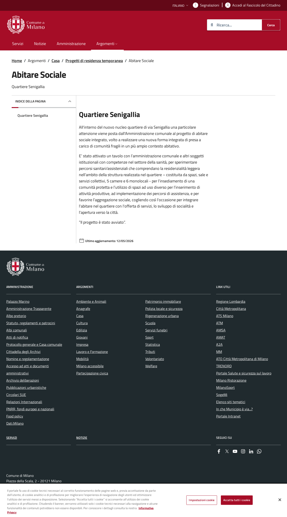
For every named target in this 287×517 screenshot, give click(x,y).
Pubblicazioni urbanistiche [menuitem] (26, 387)
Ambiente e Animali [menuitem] (91, 301)
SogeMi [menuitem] (221, 394)
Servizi (11, 437)
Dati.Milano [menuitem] (15, 423)
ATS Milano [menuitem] (224, 315)
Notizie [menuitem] (40, 44)
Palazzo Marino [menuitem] (17, 301)
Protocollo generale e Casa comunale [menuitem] (34, 344)
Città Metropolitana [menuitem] (231, 308)
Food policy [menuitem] (14, 416)
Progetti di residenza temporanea (94, 61)
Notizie (81, 437)
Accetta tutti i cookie (236, 500)
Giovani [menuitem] (82, 337)
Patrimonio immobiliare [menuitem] (163, 301)
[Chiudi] (280, 500)
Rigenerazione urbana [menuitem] (162, 315)
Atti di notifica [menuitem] (17, 337)
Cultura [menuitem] (82, 323)
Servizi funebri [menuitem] (156, 330)
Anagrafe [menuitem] (83, 308)
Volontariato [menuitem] (154, 358)
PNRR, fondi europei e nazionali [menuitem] (30, 409)
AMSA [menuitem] (221, 330)
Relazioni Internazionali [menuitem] (24, 402)
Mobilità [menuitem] (82, 358)
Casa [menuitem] (79, 315)
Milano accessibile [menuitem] (90, 366)
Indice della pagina (30, 101)
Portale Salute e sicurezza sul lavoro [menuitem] (243, 373)
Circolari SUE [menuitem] (16, 394)
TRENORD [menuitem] (224, 366)
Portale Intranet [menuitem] (228, 416)
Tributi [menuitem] (150, 351)
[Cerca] (271, 24)
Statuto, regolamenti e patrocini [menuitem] (30, 323)
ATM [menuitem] (219, 323)
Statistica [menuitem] (152, 344)
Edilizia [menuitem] (81, 330)
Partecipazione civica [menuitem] (92, 373)
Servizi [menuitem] (17, 44)
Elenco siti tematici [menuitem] (230, 402)
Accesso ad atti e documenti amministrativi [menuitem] (27, 369)
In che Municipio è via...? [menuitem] (234, 409)
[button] (181, 5)
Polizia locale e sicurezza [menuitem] (164, 308)
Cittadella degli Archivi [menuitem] (23, 351)
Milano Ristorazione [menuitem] (231, 380)
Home (17, 61)
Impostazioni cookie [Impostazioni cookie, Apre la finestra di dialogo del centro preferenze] (201, 500)
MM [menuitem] (219, 351)
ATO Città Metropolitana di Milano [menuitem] (242, 358)
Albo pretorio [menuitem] (16, 315)
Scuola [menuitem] (150, 323)
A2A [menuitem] (219, 344)
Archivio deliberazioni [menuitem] (22, 380)
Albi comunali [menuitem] (16, 330)
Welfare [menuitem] (151, 366)
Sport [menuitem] (149, 337)
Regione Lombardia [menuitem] (230, 301)
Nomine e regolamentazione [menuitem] (27, 358)
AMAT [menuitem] (220, 337)
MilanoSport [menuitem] (225, 387)
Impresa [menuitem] (82, 344)
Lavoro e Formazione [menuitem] (92, 351)
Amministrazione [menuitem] (71, 44)
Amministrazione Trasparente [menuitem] (28, 308)
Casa (56, 61)
